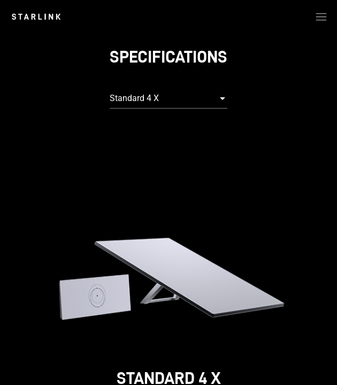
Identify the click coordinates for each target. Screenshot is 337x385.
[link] (36, 16)
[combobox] (168, 98)
